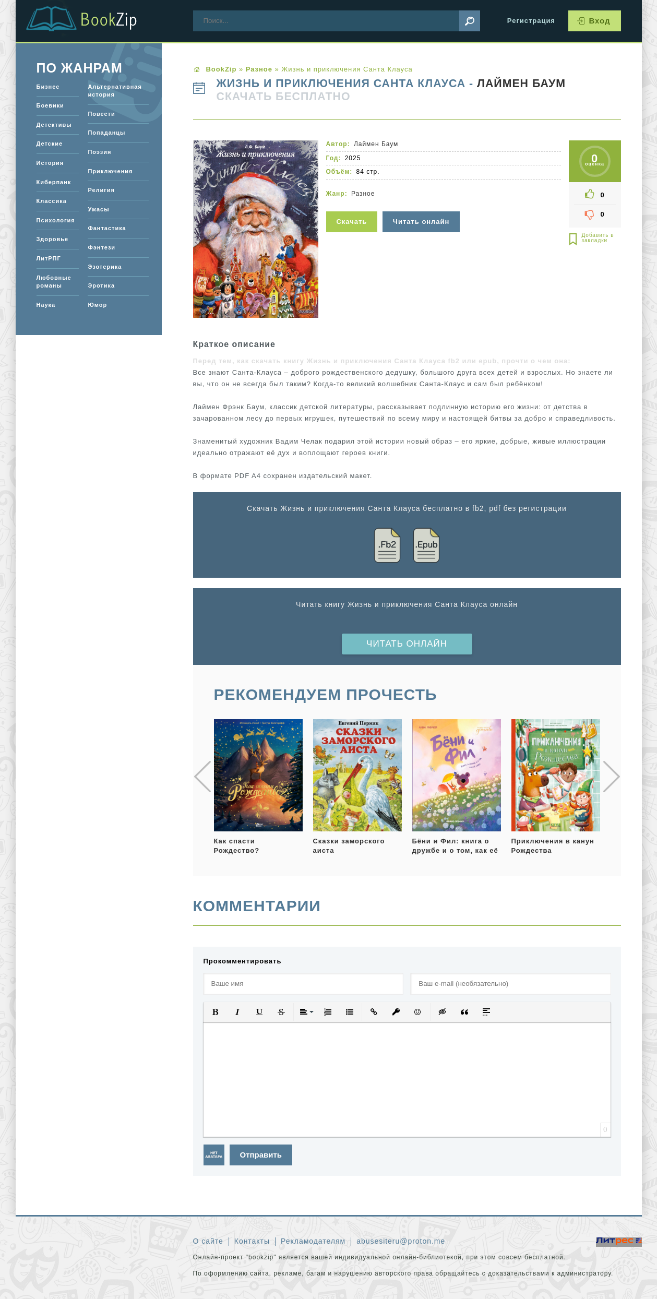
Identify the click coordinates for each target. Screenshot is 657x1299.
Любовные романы (54, 282)
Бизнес (48, 87)
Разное (363, 193)
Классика (52, 201)
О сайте (208, 1241)
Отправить (261, 1154)
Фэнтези (101, 247)
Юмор (97, 305)
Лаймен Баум (521, 83)
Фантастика (107, 228)
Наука (46, 305)
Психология (56, 220)
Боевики (50, 105)
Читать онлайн (406, 644)
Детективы (54, 125)
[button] (215, 1012)
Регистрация (531, 21)
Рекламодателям (313, 1241)
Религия (101, 190)
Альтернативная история (114, 91)
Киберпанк (54, 182)
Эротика (101, 285)
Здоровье (52, 239)
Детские (50, 143)
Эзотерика (105, 267)
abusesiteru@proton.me (400, 1241)
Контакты (252, 1241)
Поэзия (99, 152)
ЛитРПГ (49, 258)
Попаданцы (106, 132)
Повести (101, 114)
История (50, 163)
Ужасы (98, 209)
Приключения (110, 171)
